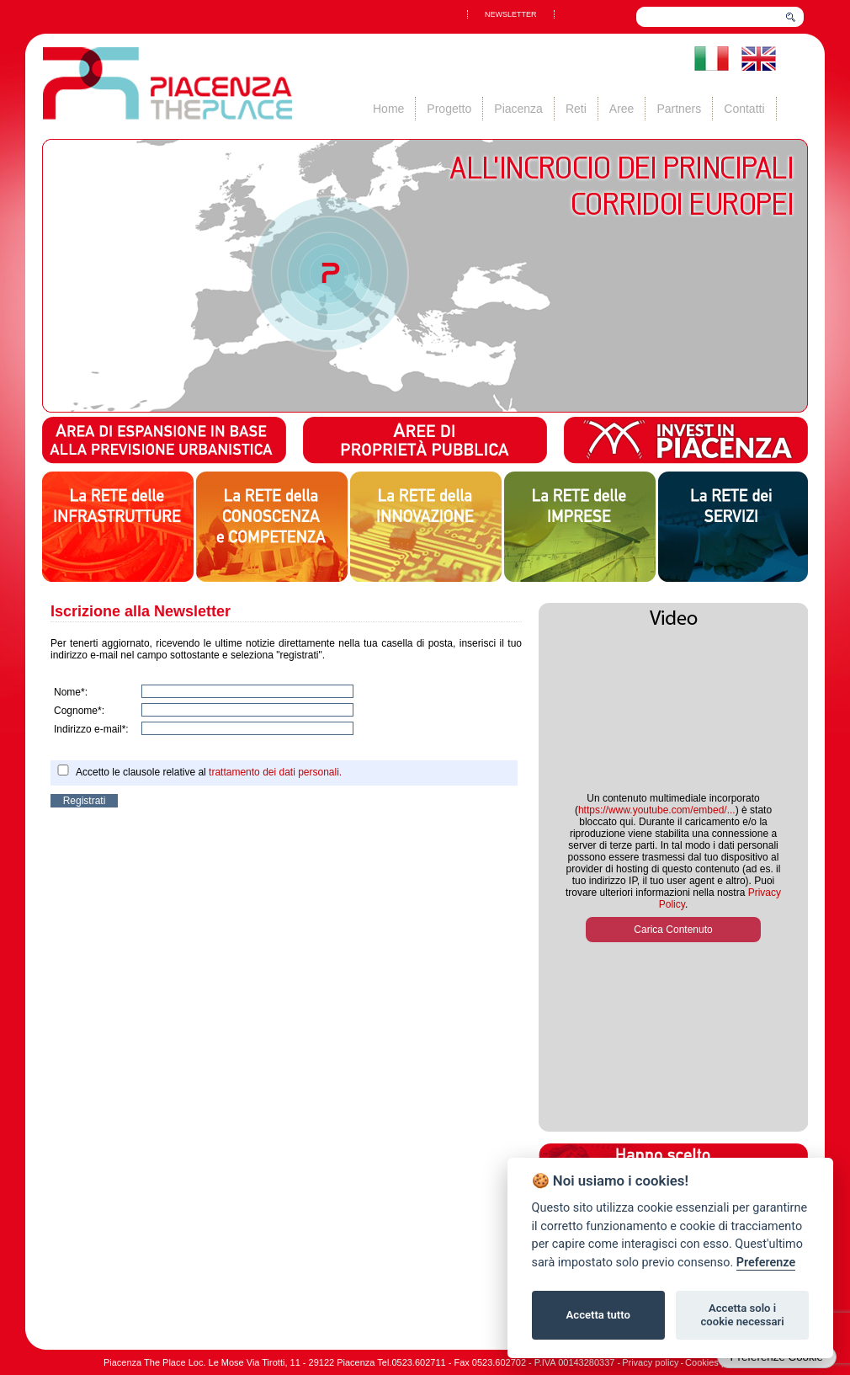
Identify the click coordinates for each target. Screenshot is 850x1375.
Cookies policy (715, 1362)
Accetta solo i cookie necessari (742, 1315)
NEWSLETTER (511, 14)
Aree (622, 108)
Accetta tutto (598, 1314)
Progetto (449, 108)
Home (388, 108)
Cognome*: (79, 711)
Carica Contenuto (673, 929)
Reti (576, 108)
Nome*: (71, 692)
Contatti (744, 108)
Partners (678, 108)
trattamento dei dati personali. (275, 772)
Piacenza (518, 108)
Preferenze (765, 1262)
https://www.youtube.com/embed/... (657, 810)
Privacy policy (650, 1362)
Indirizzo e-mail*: (91, 729)
